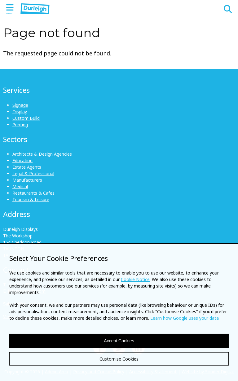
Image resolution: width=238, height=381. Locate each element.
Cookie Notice (135, 279)
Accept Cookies (119, 340)
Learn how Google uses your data (184, 318)
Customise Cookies (119, 359)
